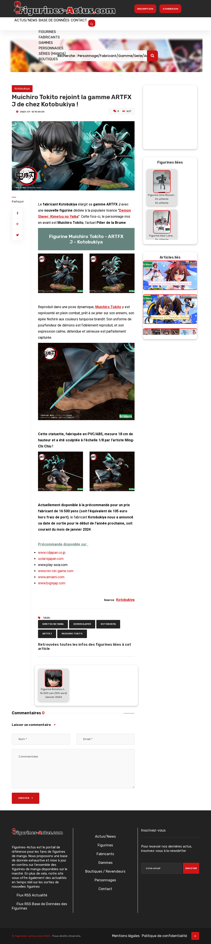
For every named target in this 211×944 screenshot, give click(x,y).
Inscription (145, 8)
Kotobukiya (22, 88)
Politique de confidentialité (164, 936)
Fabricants (105, 854)
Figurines (105, 845)
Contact (89, 23)
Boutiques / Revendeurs (105, 871)
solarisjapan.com (51, 559)
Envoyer (25, 798)
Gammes (105, 863)
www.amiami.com (51, 577)
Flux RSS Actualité (31, 895)
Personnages (105, 880)
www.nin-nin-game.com (55, 571)
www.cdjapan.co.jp (52, 553)
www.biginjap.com (51, 583)
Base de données (60, 23)
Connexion (170, 8)
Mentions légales (126, 936)
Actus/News (28, 23)
